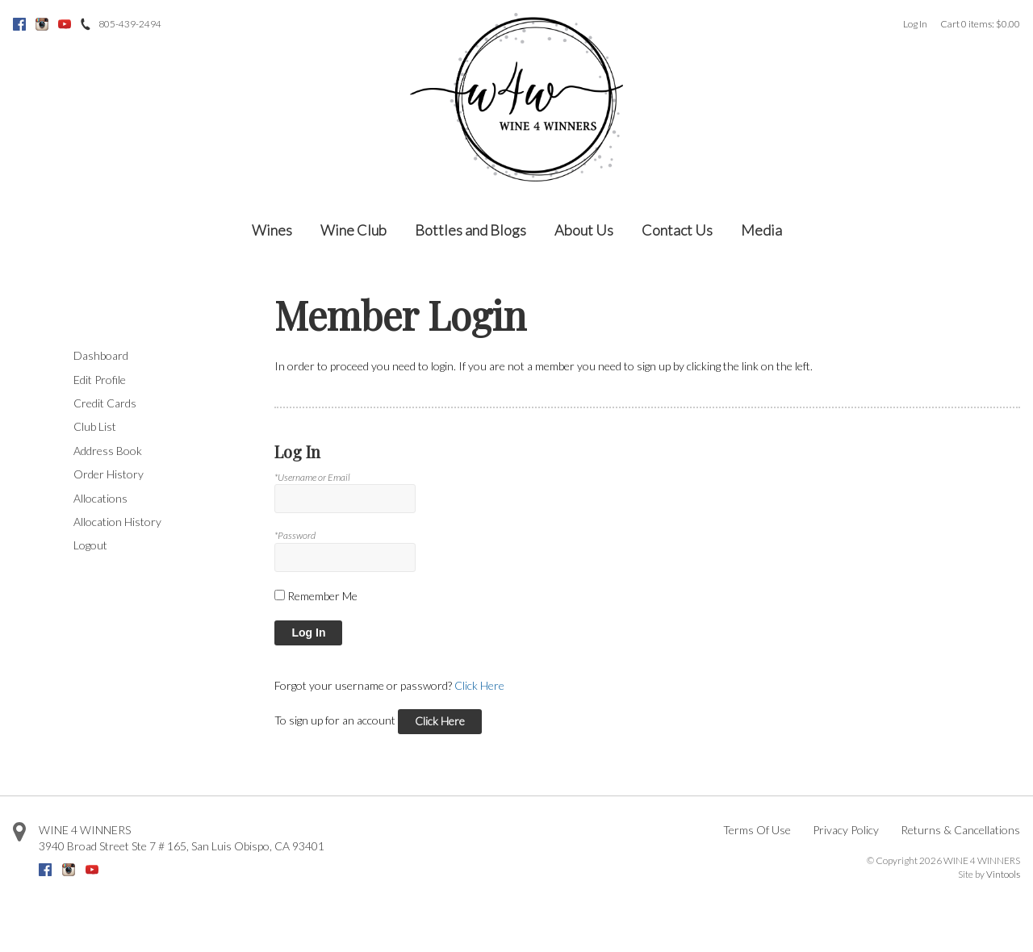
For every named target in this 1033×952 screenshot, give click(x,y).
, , (181, 846)
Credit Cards (104, 403)
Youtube (64, 24)
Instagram (42, 24)
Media (761, 230)
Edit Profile (99, 379)
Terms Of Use (757, 830)
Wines (272, 230)
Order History (108, 474)
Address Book (107, 450)
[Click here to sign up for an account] (440, 721)
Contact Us (677, 230)
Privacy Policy (846, 830)
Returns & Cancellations (960, 830)
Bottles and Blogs (470, 230)
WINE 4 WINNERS (85, 830)
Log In (915, 24)
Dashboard (100, 355)
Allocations (100, 498)
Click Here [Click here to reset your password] (479, 685)
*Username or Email (312, 477)
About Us (583, 230)
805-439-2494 (129, 24)
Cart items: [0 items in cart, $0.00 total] (980, 24)
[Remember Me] (279, 595)
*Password (295, 535)
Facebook (19, 24)
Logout (90, 545)
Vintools (1003, 874)
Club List (94, 426)
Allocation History (117, 521)
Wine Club (353, 230)
